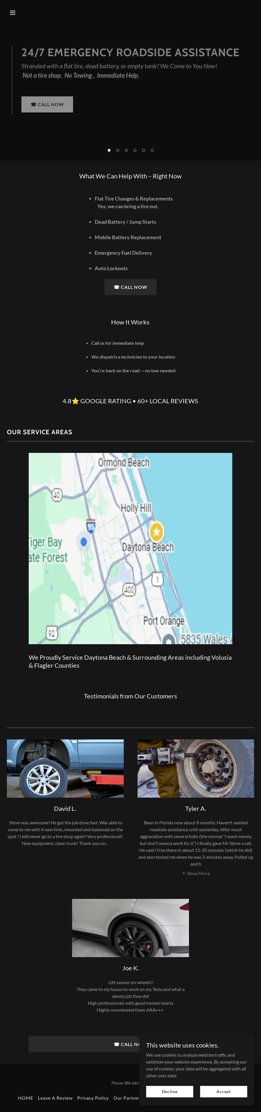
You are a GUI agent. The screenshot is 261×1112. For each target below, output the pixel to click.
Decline (169, 1091)
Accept (223, 1091)
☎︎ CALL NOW (47, 104)
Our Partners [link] (128, 1098)
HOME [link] (25, 1098)
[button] (109, 150)
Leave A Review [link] (55, 1098)
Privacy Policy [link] (93, 1098)
